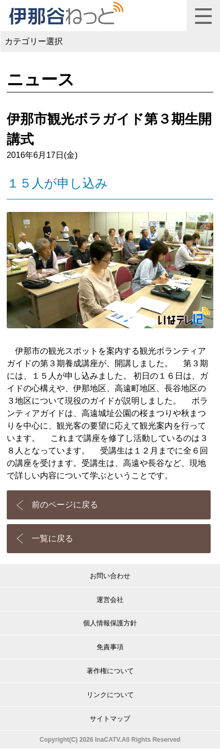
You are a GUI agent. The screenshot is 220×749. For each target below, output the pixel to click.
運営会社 (110, 600)
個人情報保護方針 (110, 623)
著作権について (110, 671)
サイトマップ (110, 719)
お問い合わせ (110, 576)
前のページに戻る (65, 504)
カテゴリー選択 (34, 41)
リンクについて (110, 695)
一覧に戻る (52, 538)
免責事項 (110, 647)
